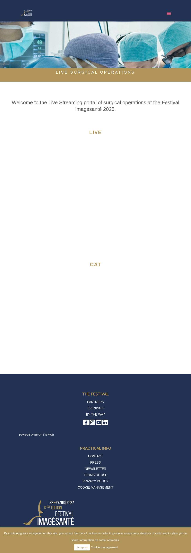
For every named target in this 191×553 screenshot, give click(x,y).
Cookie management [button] (95, 487)
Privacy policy (96, 481)
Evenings (95, 408)
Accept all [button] (82, 547)
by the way (95, 414)
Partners (95, 402)
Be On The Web (44, 434)
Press (95, 462)
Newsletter (95, 468)
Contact (95, 456)
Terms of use (95, 475)
